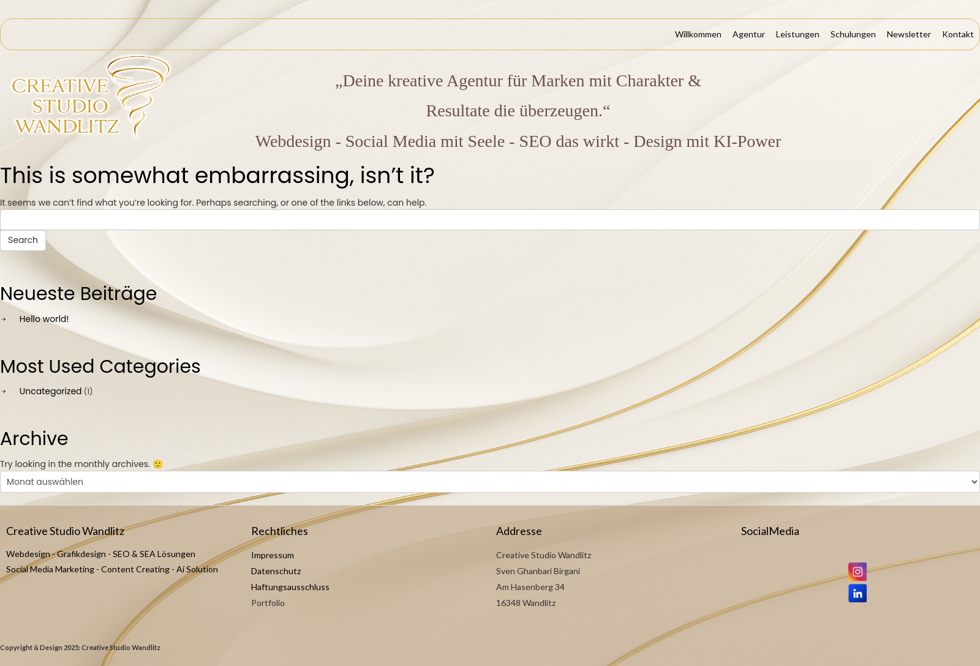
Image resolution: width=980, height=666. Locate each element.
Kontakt (958, 34)
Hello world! (44, 319)
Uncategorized (51, 391)
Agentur (749, 34)
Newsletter (909, 34)
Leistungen (798, 34)
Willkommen (698, 34)
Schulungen (853, 34)
